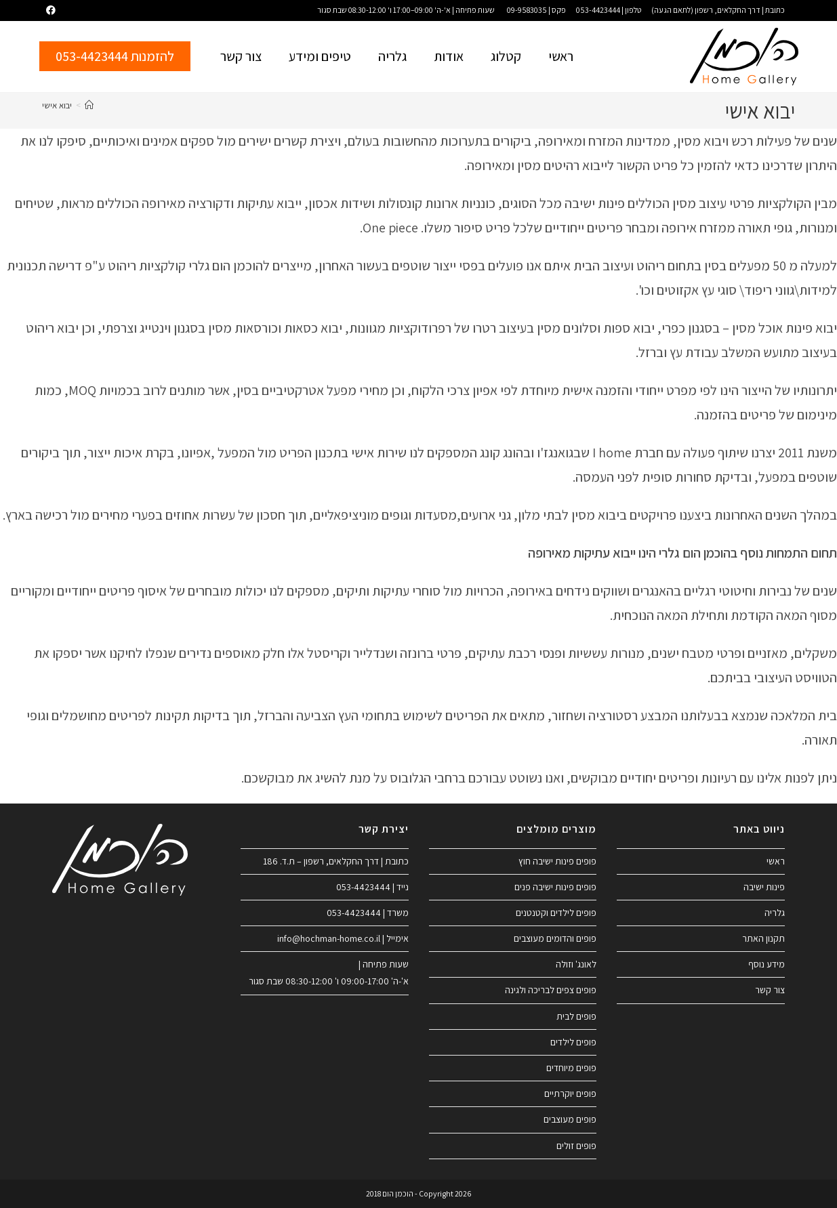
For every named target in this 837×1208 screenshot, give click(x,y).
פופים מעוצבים (570, 1119)
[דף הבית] (89, 105)
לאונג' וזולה (576, 964)
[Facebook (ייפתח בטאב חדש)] (49, 10)
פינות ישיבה (764, 887)
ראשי (560, 56)
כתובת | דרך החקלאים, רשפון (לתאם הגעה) (718, 10)
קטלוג (506, 56)
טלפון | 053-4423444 (608, 10)
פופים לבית (576, 1016)
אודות (449, 56)
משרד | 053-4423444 (368, 913)
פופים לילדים (573, 1042)
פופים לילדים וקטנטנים (556, 913)
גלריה (392, 56)
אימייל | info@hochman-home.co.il (343, 938)
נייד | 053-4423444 (372, 887)
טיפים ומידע (320, 56)
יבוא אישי (57, 105)
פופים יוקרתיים (570, 1093)
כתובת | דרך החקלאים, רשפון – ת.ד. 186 (336, 861)
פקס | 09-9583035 (536, 10)
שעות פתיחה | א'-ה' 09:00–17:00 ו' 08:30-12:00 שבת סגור (406, 10)
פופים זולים (576, 1146)
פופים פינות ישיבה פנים (555, 887)
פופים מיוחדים (571, 1068)
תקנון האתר (763, 938)
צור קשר (241, 56)
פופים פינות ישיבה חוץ (557, 861)
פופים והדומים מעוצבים (555, 938)
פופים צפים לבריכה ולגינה (550, 990)
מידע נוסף (766, 964)
